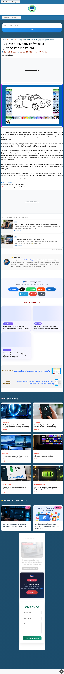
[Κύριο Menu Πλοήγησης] (11, 17)
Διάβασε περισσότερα (30, 567)
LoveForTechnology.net (28, 260)
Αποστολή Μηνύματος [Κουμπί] (32, 638)
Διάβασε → (5, 429)
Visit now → (32, 592)
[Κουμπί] (32, 30)
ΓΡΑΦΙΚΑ (38, 52)
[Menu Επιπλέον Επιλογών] (10, 1)
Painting (44, 52)
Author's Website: (6, 182)
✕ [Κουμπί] (61, 671)
